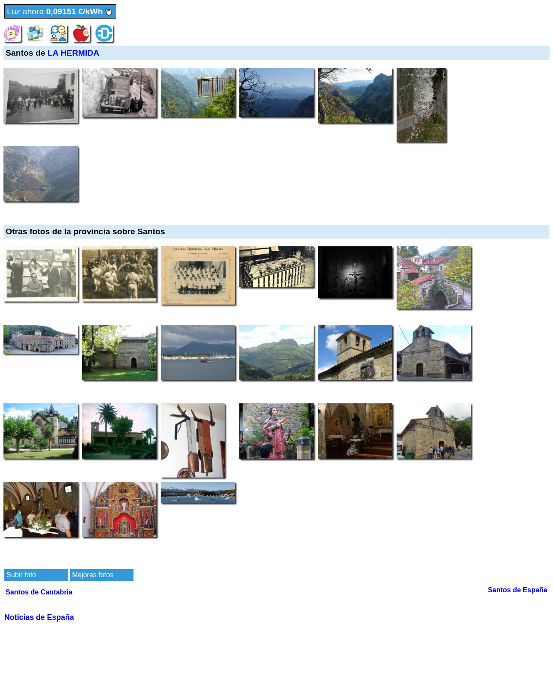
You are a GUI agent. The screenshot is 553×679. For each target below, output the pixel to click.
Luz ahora (60, 11)
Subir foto (21, 574)
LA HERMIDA (73, 52)
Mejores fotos (93, 574)
